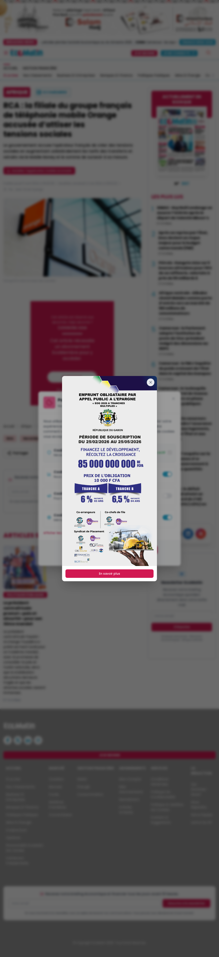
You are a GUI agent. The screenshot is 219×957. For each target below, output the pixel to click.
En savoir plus (109, 573)
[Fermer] (150, 382)
